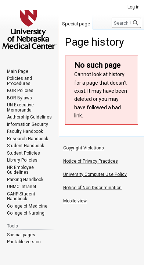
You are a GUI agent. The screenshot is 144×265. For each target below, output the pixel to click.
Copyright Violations (83, 148)
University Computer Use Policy (95, 174)
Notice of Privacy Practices (90, 161)
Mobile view (75, 201)
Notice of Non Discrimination (92, 187)
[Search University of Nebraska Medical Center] (126, 23)
